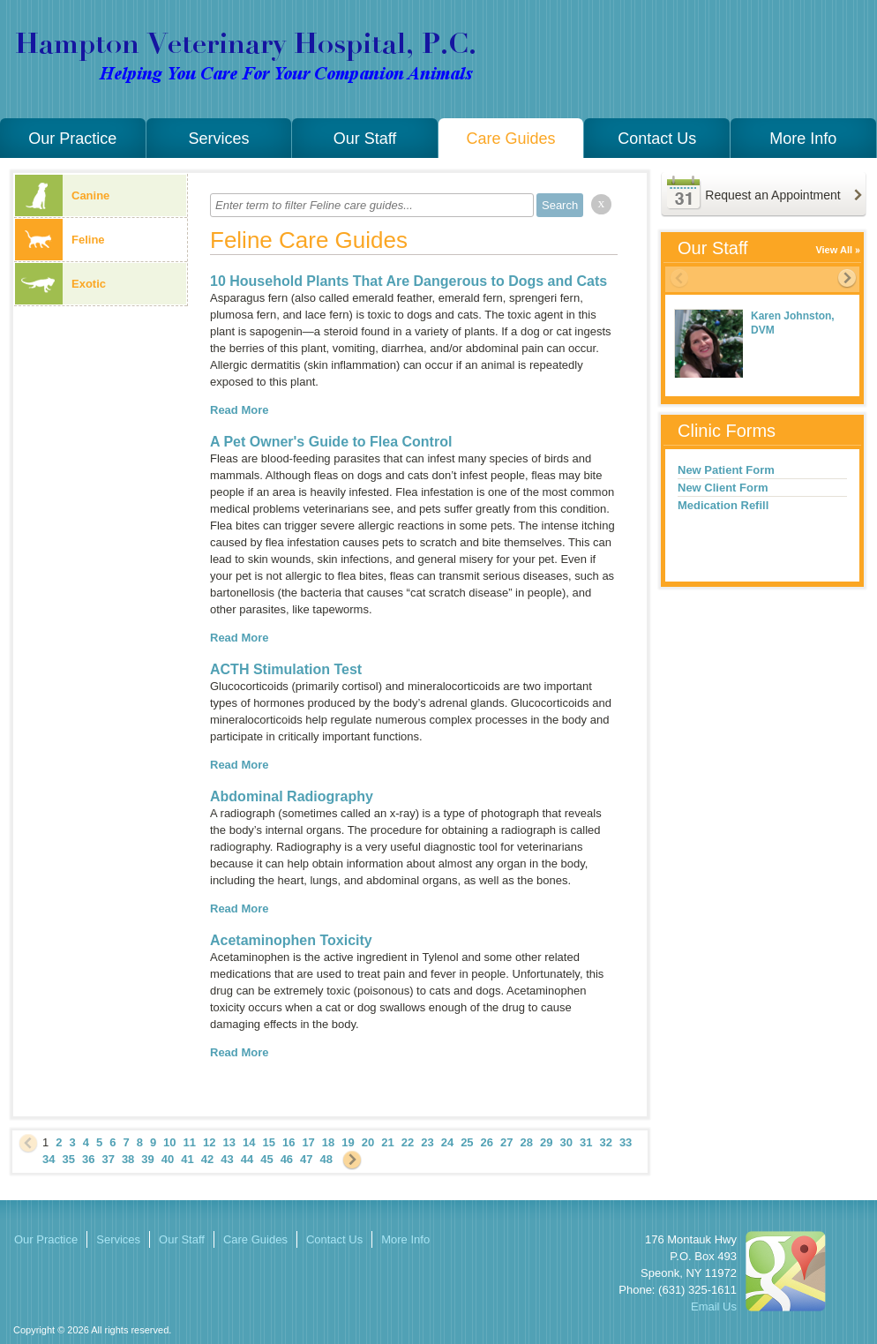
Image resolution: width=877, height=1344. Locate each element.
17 (308, 1142)
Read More (239, 410)
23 (427, 1142)
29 (546, 1142)
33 (625, 1142)
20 (368, 1142)
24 (447, 1142)
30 (565, 1142)
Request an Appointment (772, 195)
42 (207, 1159)
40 (167, 1159)
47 (306, 1159)
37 (107, 1159)
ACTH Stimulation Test (286, 669)
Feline (60, 239)
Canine (62, 195)
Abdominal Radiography (291, 796)
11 (190, 1142)
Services (218, 138)
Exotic (60, 283)
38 (128, 1159)
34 (48, 1159)
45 (266, 1159)
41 (187, 1159)
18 (328, 1142)
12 (209, 1142)
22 (407, 1142)
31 (586, 1142)
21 (387, 1142)
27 (506, 1142)
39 (147, 1159)
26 (487, 1142)
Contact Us (657, 138)
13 (229, 1142)
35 (68, 1159)
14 (249, 1142)
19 (347, 1142)
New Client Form (723, 487)
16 (288, 1142)
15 (268, 1142)
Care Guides (511, 138)
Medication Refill (723, 505)
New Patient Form (726, 470)
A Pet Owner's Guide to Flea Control (331, 441)
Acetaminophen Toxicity (291, 940)
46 (287, 1159)
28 (527, 1142)
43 (227, 1159)
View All (833, 249)
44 (247, 1159)
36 (88, 1159)
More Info (802, 138)
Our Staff (365, 138)
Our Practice (72, 138)
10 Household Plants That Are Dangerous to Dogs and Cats (408, 281)
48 (326, 1159)
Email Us (714, 1306)
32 (605, 1142)
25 (467, 1142)
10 (169, 1142)
